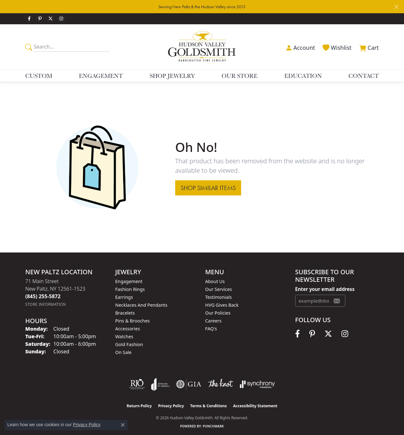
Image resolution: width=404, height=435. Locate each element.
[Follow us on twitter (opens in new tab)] (50, 19)
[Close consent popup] (123, 425)
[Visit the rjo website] (137, 384)
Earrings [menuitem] (124, 297)
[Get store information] (45, 304)
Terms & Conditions (208, 406)
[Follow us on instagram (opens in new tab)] (61, 19)
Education (303, 75)
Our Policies (217, 313)
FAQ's (211, 329)
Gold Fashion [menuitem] (129, 344)
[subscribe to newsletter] (337, 300)
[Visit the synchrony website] (257, 384)
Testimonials (218, 297)
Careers (213, 321)
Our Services (218, 289)
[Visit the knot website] (221, 384)
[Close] (396, 7)
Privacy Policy (171, 406)
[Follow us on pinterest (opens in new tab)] (40, 19)
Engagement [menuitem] (128, 281)
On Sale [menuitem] (123, 352)
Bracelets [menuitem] (125, 313)
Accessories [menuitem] (127, 329)
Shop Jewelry (172, 75)
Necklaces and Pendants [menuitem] (141, 305)
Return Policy (139, 406)
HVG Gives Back (222, 305)
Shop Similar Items (208, 188)
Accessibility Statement (255, 406)
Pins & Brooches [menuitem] (132, 321)
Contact (363, 75)
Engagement (101, 75)
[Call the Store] (43, 296)
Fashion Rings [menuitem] (130, 289)
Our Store (240, 75)
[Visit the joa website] (160, 384)
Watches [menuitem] (124, 336)
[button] (299, 47)
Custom (38, 75)
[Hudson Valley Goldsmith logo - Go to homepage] (202, 46)
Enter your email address (324, 289)
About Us (215, 281)
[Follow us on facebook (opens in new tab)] (29, 19)
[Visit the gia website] (188, 384)
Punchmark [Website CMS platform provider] (213, 426)
